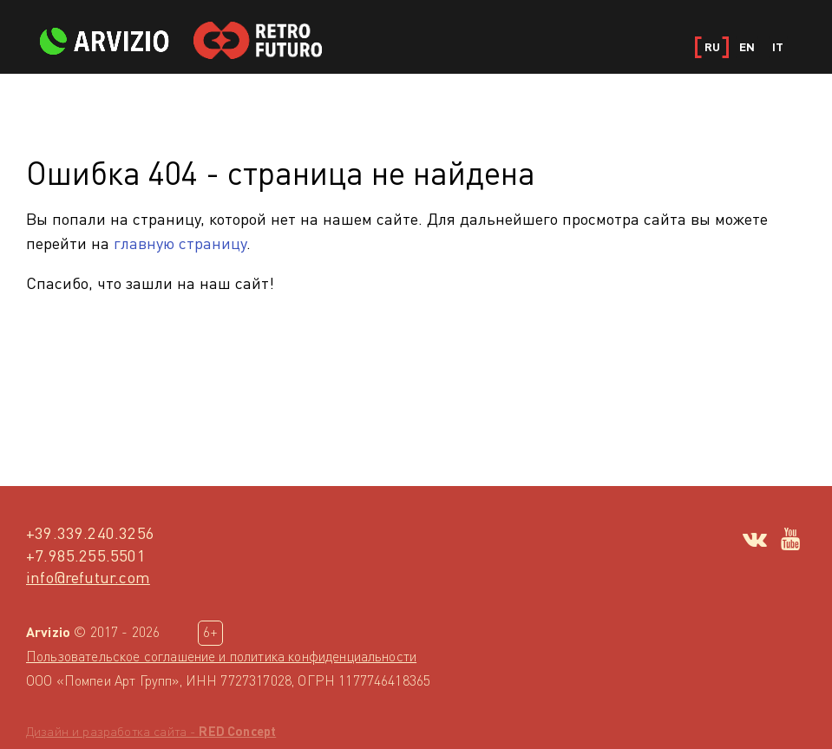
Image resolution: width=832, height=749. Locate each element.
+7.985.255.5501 (86, 555)
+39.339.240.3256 (90, 532)
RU (712, 46)
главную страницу (180, 243)
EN (747, 46)
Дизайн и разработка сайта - (151, 731)
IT (777, 46)
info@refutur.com (88, 577)
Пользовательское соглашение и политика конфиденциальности (221, 656)
